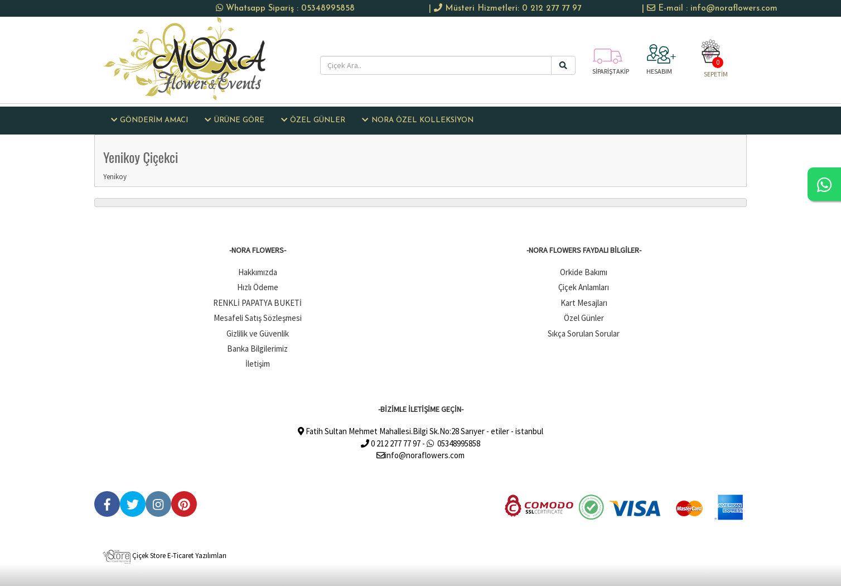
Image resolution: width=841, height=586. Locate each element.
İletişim (257, 363)
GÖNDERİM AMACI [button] (149, 120)
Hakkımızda (257, 272)
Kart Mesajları (583, 302)
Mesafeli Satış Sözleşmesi (258, 318)
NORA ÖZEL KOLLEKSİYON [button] (417, 120)
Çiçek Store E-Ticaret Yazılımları (164, 555)
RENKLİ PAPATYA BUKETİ (257, 302)
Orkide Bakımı (583, 272)
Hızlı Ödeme (257, 287)
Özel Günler (584, 318)
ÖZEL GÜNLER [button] (313, 120)
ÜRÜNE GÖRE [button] (234, 120)
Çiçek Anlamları (583, 287)
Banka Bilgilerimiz (257, 348)
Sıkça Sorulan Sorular (584, 333)
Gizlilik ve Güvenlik (257, 333)
